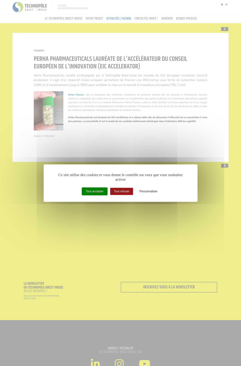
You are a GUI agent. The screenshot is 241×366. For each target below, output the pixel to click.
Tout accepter (94, 191)
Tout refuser (121, 191)
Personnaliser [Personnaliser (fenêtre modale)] (148, 191)
